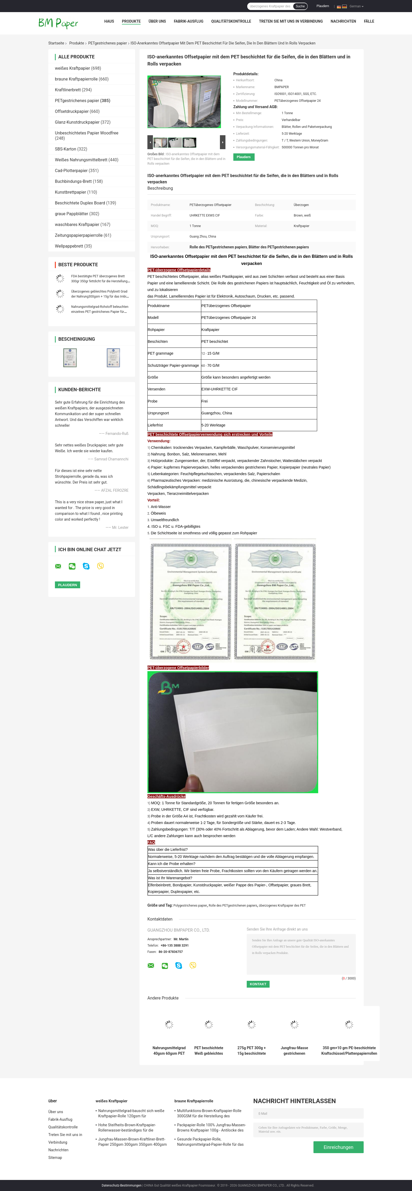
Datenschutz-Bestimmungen (121, 1185)
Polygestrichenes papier (190, 905)
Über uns (157, 21)
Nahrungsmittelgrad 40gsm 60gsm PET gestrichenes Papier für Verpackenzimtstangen (169, 1051)
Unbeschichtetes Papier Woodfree (86, 132)
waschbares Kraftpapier (77, 224)
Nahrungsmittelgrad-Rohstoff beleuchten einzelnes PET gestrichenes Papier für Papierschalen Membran (99, 312)
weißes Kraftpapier (72, 68)
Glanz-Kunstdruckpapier (77, 122)
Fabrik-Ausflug (188, 21)
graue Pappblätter (71, 213)
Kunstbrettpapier (70, 192)
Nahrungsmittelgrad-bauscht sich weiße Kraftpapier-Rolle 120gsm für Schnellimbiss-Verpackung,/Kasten (131, 1114)
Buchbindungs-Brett (73, 181)
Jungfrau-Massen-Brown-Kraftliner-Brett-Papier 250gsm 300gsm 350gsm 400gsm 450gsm (132, 1142)
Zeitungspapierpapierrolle (79, 235)
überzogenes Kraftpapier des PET (282, 905)
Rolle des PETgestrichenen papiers (233, 905)
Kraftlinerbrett (68, 89)
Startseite (56, 43)
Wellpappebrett (69, 246)
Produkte (131, 21)
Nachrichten (343, 21)
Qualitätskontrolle (231, 21)
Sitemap (55, 1157)
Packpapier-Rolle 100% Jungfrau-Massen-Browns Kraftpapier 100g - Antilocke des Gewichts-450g (211, 1128)
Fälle (369, 21)
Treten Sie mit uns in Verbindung (291, 21)
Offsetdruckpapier (72, 111)
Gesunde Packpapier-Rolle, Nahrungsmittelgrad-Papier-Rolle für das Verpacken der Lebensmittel (210, 1142)
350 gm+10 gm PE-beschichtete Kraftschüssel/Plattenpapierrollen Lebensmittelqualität (349, 1051)
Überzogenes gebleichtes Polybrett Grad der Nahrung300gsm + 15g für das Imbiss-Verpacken (100, 296)
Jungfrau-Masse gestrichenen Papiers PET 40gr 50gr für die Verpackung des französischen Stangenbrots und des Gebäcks (294, 1051)
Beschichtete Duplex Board (80, 202)
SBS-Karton (65, 149)
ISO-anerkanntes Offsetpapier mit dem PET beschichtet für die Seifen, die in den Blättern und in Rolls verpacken (186, 158)
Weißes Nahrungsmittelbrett (81, 159)
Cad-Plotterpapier (71, 170)
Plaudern (323, 6)
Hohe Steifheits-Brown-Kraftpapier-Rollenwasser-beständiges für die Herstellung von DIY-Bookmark (127, 1128)
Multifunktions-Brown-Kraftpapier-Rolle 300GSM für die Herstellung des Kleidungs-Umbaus (209, 1114)
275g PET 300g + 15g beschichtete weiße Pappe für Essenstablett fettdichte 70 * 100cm (251, 1051)
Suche (300, 6)
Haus (109, 21)
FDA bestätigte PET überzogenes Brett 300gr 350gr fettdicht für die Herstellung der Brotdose (99, 281)
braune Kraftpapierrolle (76, 79)
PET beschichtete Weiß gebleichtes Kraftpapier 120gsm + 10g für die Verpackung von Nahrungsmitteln (209, 1051)
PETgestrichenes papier (107, 43)
